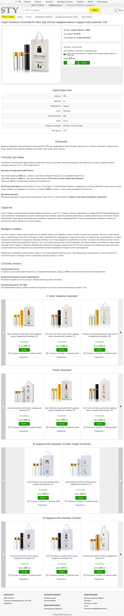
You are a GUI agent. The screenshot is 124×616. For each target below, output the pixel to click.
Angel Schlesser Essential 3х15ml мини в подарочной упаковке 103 (43, 483)
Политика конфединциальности (95, 608)
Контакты (49, 2)
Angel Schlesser (84, 38)
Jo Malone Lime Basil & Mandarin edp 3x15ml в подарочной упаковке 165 (99, 335)
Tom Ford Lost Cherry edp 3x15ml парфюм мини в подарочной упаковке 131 (62, 335)
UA (16, 2)
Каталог (38, 2)
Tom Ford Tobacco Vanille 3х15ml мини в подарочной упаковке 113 (62, 557)
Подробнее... (24, 357)
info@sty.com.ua (55, 5)
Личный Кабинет (50, 601)
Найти (94, 10)
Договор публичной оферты (94, 598)
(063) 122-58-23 (37, 5)
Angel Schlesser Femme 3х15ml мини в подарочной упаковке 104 (80, 483)
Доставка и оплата (64, 2)
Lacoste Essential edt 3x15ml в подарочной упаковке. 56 (24, 409)
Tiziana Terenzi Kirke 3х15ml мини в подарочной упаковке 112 (24, 557)
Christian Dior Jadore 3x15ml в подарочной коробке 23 (100, 557)
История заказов (50, 598)
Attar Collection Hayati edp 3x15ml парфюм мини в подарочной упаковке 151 (24, 335)
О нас (86, 606)
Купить (84, 63)
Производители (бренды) (53, 609)
